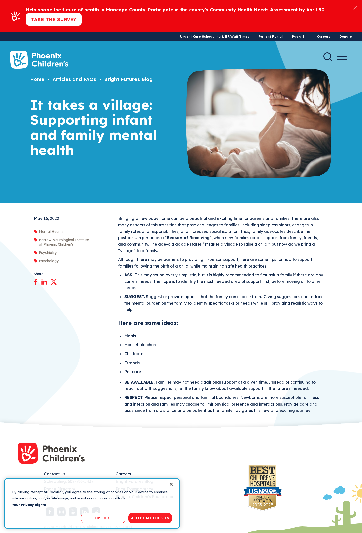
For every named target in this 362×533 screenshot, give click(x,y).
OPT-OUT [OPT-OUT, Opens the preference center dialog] (103, 518)
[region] (92, 503)
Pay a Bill (299, 36)
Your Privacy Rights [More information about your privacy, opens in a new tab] (29, 505)
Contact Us (54, 473)
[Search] (327, 56)
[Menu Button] (342, 57)
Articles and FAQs (74, 79)
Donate (345, 36)
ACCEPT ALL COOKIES (150, 518)
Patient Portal (271, 36)
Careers (323, 36)
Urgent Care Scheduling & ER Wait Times (214, 36)
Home (37, 79)
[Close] (355, 7)
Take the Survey (53, 19)
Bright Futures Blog (128, 79)
